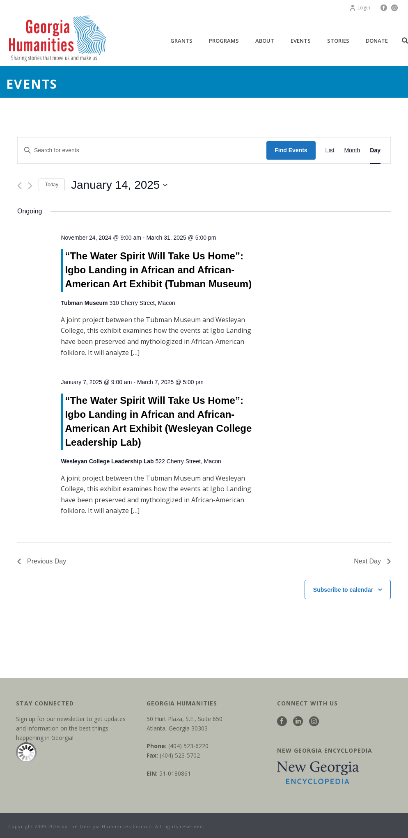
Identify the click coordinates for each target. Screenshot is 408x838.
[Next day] (30, 186)
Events (301, 40)
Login (359, 7)
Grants (181, 40)
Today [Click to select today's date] (51, 185)
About (264, 40)
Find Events (291, 150)
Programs (224, 40)
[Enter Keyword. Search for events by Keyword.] (142, 150)
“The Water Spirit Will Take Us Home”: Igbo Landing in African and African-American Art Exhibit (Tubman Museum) (158, 269)
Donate (377, 40)
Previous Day (41, 561)
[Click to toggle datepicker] (119, 185)
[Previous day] (19, 186)
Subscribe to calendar (343, 589)
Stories (338, 40)
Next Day (372, 561)
